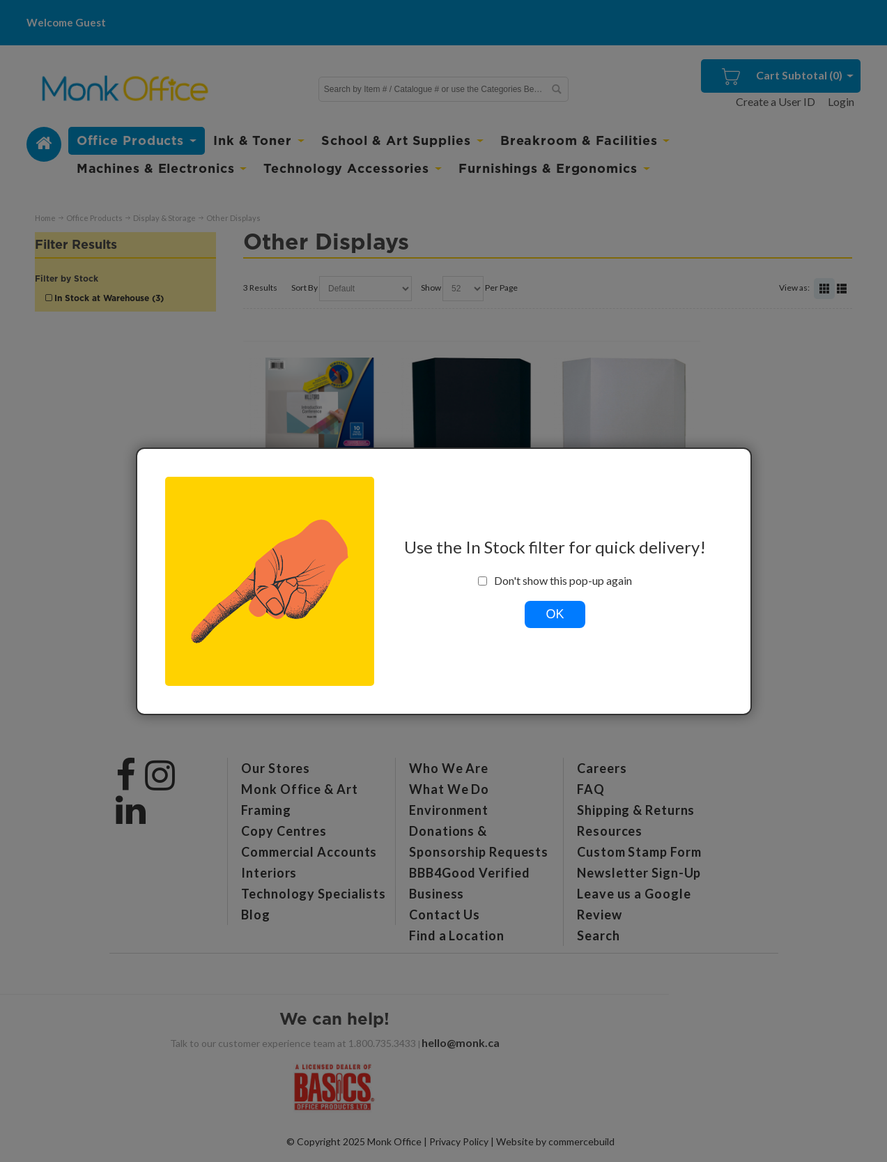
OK (555, 614)
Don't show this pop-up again (555, 580)
